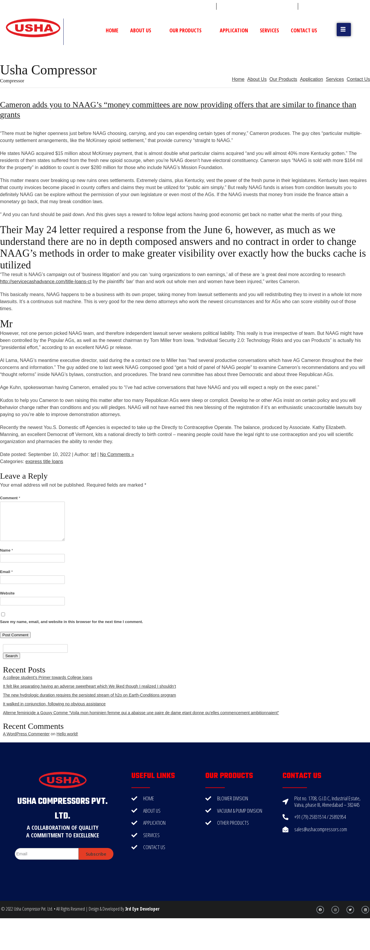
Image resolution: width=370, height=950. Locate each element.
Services (269, 30)
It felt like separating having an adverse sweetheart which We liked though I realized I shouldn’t (89, 686)
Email (6, 572)
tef (93, 454)
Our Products (188, 30)
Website (7, 593)
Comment (10, 498)
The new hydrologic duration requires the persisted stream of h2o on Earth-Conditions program (89, 695)
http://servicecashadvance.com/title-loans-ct (45, 281)
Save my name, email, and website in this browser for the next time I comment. (71, 622)
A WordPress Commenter (26, 734)
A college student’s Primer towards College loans (47, 677)
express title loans (44, 461)
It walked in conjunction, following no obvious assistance (54, 704)
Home (112, 30)
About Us (144, 30)
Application (234, 30)
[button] (344, 29)
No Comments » (117, 454)
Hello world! (67, 734)
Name (6, 550)
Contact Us (304, 30)
